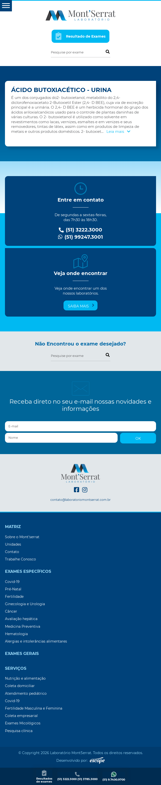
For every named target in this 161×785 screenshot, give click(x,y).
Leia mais (118, 131)
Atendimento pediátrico (26, 693)
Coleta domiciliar (20, 686)
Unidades (13, 544)
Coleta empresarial (21, 716)
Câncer (11, 611)
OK (138, 438)
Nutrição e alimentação (25, 678)
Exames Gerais (22, 654)
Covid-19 (12, 581)
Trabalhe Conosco (20, 559)
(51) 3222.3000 (80, 230)
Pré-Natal (13, 589)
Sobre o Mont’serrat (22, 537)
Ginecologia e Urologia (25, 604)
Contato (12, 552)
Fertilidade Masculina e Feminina (33, 708)
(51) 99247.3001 (80, 237)
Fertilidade (14, 596)
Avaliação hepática (21, 619)
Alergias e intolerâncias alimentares (36, 641)
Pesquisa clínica (18, 731)
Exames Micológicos (22, 723)
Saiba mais (81, 305)
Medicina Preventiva (22, 626)
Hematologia (16, 634)
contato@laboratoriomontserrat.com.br (80, 499)
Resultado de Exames (81, 36)
